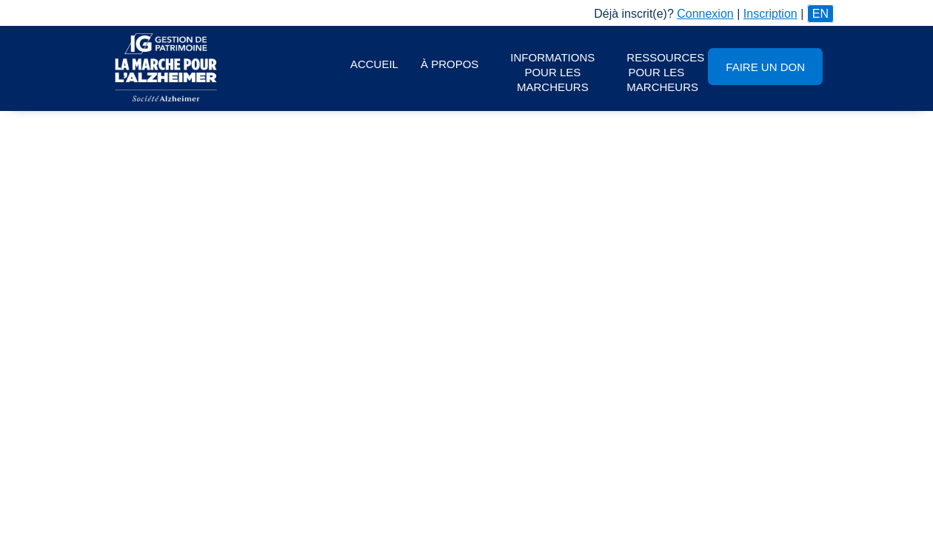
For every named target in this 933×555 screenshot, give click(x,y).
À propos (449, 64)
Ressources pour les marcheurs (661, 72)
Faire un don (765, 67)
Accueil (374, 64)
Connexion (705, 13)
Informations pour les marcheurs (552, 72)
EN (820, 13)
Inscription (770, 13)
